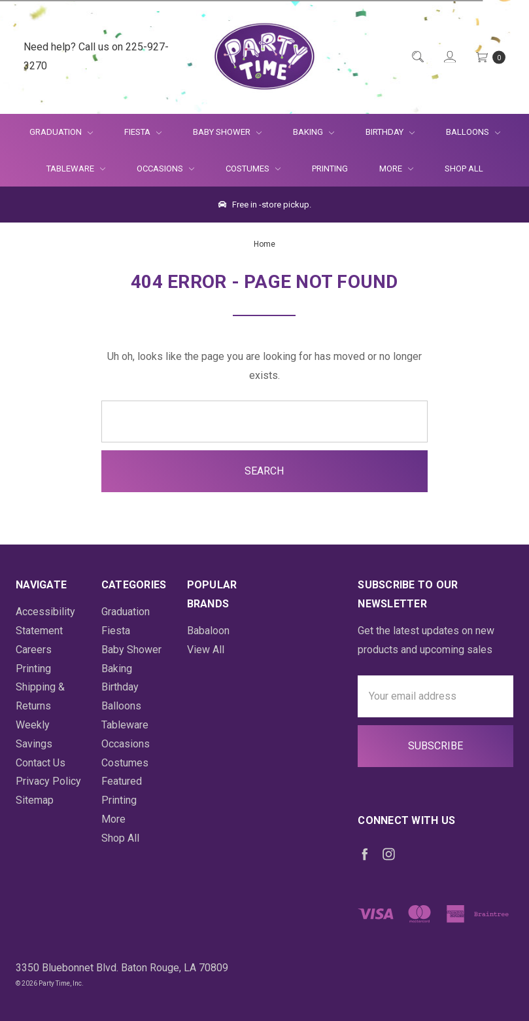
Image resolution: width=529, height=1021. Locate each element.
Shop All (464, 168)
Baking (313, 132)
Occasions (165, 168)
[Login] (449, 57)
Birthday (390, 132)
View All (205, 649)
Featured (121, 781)
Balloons (473, 132)
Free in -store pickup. (264, 204)
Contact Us (40, 763)
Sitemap (35, 800)
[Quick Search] (417, 57)
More (388, 168)
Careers (34, 649)
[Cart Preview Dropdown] (489, 57)
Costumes (253, 168)
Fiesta (143, 132)
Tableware (75, 168)
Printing (330, 168)
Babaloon (208, 630)
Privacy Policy (48, 781)
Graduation (61, 132)
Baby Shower (227, 132)
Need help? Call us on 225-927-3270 (96, 56)
